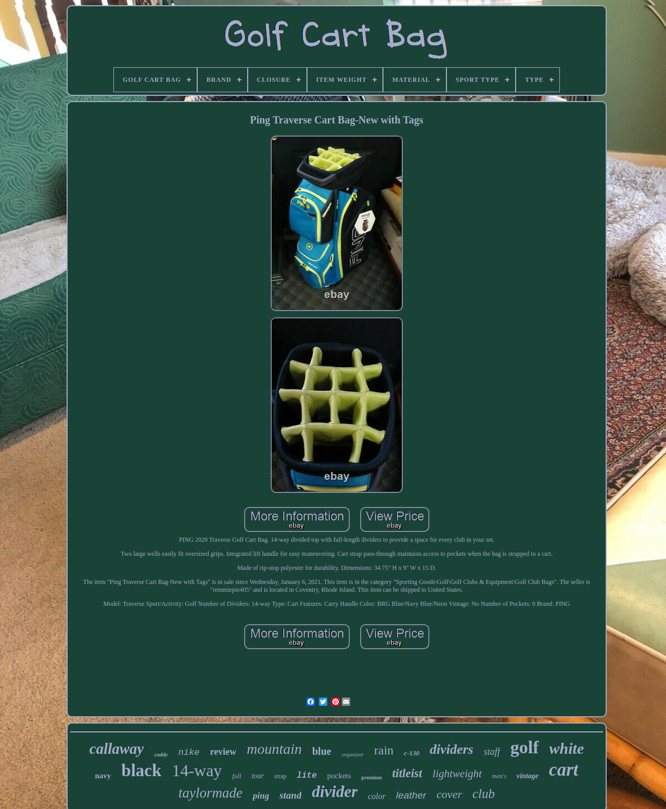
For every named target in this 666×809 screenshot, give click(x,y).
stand (290, 795)
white (566, 748)
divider (334, 791)
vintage (528, 776)
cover (449, 794)
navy (103, 775)
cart (563, 770)
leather (411, 795)
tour (258, 776)
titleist (407, 773)
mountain (274, 749)
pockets (339, 775)
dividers (451, 749)
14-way (197, 770)
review (223, 751)
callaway (116, 748)
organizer (353, 754)
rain (383, 750)
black (141, 770)
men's (499, 776)
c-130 (411, 753)
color (377, 796)
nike (189, 752)
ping (261, 796)
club (483, 794)
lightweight (457, 773)
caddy (161, 754)
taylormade (210, 793)
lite (306, 775)
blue (321, 751)
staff (492, 751)
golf (524, 747)
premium (372, 777)
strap (280, 776)
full (236, 776)
